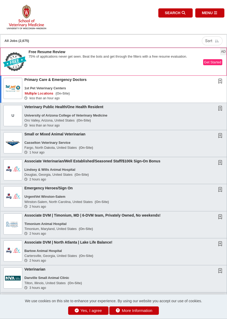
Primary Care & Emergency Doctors (55, 80)
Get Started (212, 62)
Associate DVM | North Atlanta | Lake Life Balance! (68, 242)
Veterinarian (34, 269)
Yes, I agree (88, 310)
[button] (209, 13)
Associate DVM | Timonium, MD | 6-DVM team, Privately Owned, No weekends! (92, 215)
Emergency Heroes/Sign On (48, 188)
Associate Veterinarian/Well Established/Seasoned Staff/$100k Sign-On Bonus (92, 161)
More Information (134, 310)
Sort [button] (212, 41)
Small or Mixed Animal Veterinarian (54, 134)
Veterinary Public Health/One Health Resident (63, 107)
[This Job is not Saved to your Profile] (221, 82)
